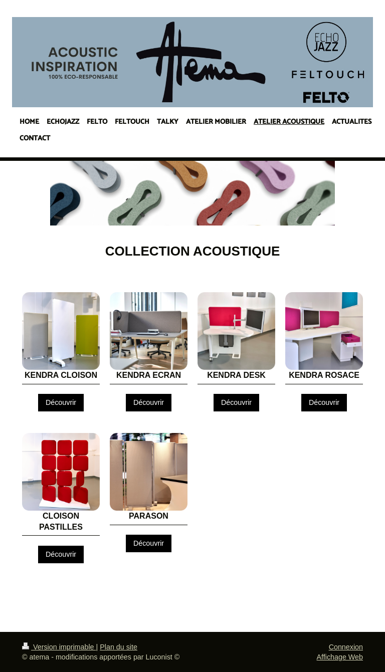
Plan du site (118, 647)
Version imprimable (59, 647)
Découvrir (61, 402)
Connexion (346, 647)
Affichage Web (340, 657)
